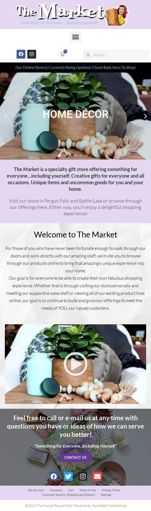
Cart (70, 490)
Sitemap (106, 495)
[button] (75, 36)
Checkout (56, 490)
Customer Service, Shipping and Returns (68, 495)
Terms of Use (87, 490)
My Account (36, 490)
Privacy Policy (111, 490)
